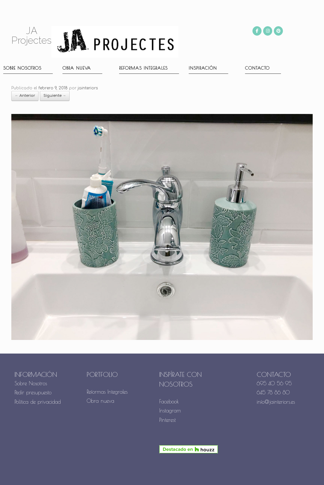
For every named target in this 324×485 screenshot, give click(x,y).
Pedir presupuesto (33, 392)
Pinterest (167, 420)
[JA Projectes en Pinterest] (278, 31)
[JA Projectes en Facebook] (257, 31)
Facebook (169, 401)
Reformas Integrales (143, 68)
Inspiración (203, 68)
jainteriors (88, 88)
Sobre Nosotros (31, 383)
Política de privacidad (38, 402)
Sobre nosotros (22, 68)
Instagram (170, 410)
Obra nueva (76, 68)
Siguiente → (54, 96)
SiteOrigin (174, 472)
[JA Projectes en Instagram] (267, 31)
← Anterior (25, 96)
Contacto (257, 68)
